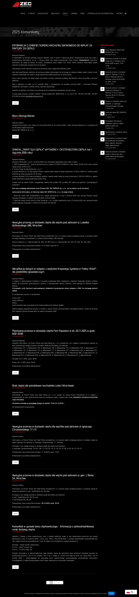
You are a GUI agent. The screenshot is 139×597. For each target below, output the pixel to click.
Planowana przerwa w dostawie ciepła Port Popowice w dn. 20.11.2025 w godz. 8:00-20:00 (53, 332)
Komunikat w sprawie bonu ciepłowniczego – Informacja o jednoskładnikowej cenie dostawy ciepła (53, 528)
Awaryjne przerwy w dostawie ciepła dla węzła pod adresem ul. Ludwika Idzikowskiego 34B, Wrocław (50, 224)
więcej (15, 103)
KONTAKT (119, 13)
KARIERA (74, 13)
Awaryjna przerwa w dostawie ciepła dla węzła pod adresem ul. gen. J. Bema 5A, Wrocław (53, 477)
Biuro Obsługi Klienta (23, 115)
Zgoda (111, 593)
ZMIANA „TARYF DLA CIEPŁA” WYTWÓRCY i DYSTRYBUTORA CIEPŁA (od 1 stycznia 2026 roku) (52, 151)
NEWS (82, 13)
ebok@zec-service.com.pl (34, 96)
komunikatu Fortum (35, 403)
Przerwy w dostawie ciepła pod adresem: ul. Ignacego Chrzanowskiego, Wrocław (115, 103)
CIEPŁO (65, 13)
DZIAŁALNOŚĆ (43, 13)
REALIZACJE (55, 13)
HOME (23, 13)
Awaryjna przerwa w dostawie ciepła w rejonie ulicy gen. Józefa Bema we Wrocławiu (115, 154)
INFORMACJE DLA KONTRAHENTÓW (100, 13)
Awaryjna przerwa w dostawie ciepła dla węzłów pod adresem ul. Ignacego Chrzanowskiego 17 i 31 (52, 428)
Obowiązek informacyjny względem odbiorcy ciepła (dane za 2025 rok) (114, 123)
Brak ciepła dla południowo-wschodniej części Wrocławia (43, 385)
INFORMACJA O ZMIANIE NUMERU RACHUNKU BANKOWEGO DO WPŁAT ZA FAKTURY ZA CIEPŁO (52, 47)
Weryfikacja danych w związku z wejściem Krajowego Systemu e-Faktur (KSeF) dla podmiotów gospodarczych (54, 270)
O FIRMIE (31, 13)
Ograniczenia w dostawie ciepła (116, 132)
